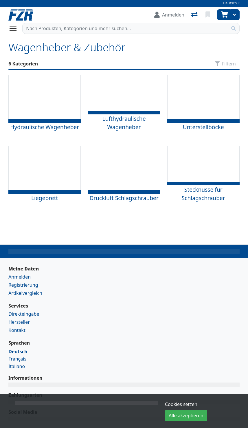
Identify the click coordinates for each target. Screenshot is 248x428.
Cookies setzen (181, 404)
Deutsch (230, 3)
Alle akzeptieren (186, 415)
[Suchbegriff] (125, 28)
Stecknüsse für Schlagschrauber (203, 194)
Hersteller (19, 322)
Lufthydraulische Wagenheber (124, 123)
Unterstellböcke (203, 127)
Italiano (16, 366)
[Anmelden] (169, 15)
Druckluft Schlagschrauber (124, 198)
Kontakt (16, 330)
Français (17, 359)
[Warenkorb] (223, 14)
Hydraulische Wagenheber (44, 127)
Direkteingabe (23, 314)
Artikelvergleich (25, 293)
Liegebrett (44, 198)
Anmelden (19, 277)
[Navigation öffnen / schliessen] (15, 28)
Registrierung (23, 285)
